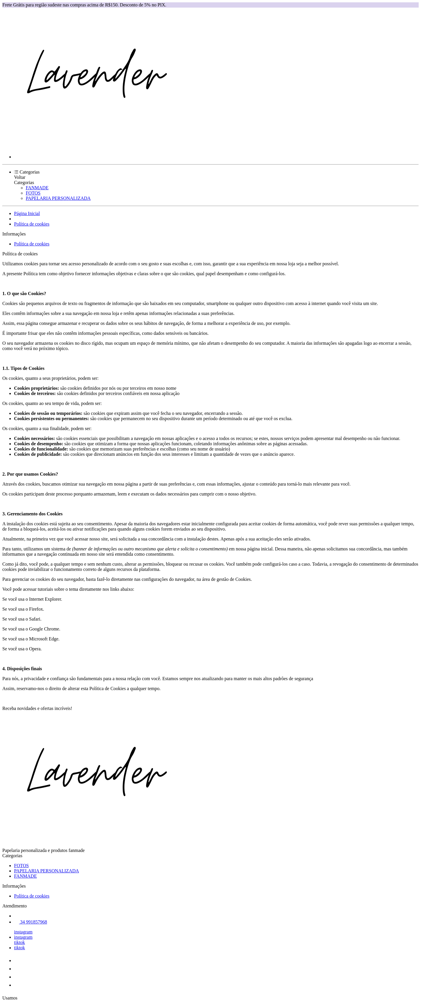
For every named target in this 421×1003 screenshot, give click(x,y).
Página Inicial (27, 213)
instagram (23, 931)
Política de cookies (31, 223)
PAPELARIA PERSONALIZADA (58, 198)
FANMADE (37, 187)
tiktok (19, 942)
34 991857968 (30, 921)
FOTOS (33, 192)
